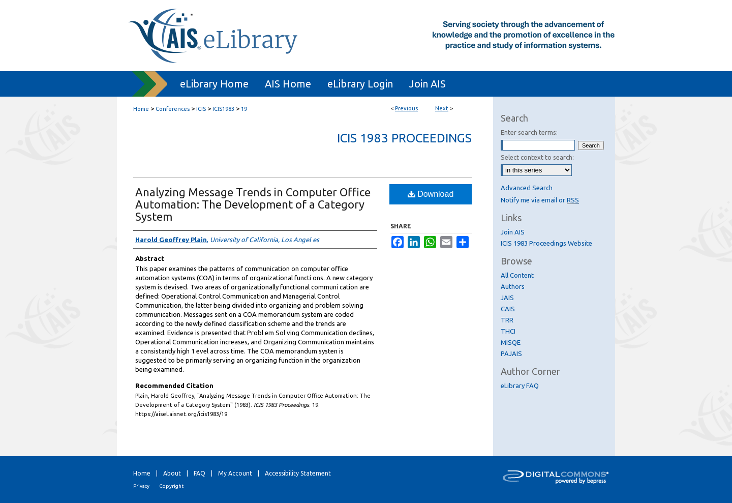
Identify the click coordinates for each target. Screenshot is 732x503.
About (172, 473)
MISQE (511, 342)
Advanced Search (527, 187)
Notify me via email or (540, 199)
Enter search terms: (529, 132)
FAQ (199, 473)
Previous (406, 108)
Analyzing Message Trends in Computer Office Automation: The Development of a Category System (253, 204)
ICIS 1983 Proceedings (404, 138)
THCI (508, 331)
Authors (513, 286)
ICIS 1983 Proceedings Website (546, 243)
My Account (235, 473)
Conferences (173, 109)
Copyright (171, 486)
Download (431, 194)
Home (141, 109)
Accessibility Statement (298, 473)
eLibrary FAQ (520, 385)
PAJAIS (511, 353)
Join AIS (513, 231)
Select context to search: (537, 157)
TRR (507, 319)
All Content (517, 275)
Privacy (141, 486)
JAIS (507, 297)
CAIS (508, 308)
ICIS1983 (223, 109)
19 (244, 109)
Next (441, 108)
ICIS (201, 109)
